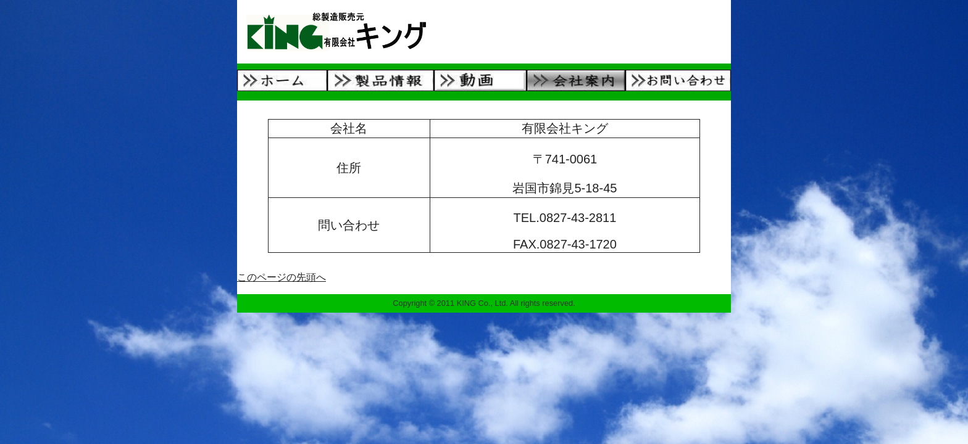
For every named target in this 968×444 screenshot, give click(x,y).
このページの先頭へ (281, 277)
